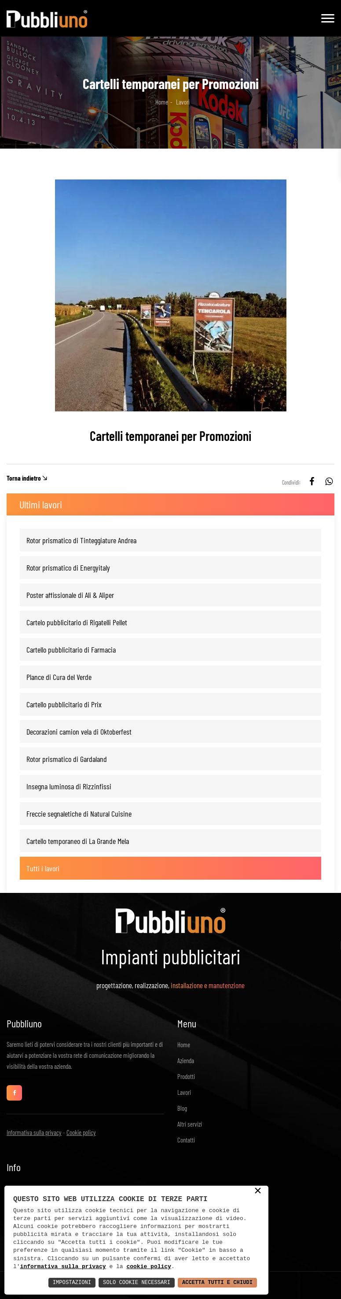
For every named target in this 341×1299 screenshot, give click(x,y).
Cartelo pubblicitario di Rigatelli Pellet (76, 622)
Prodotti (186, 1076)
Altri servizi (189, 1124)
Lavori (184, 1092)
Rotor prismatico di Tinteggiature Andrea (81, 540)
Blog (182, 1108)
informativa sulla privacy (63, 1266)
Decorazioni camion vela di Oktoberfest (79, 731)
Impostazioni (48, 1282)
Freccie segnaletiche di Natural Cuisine (79, 813)
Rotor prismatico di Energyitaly (68, 567)
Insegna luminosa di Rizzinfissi (68, 786)
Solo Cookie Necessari (120, 1282)
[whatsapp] (328, 482)
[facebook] (312, 482)
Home (161, 102)
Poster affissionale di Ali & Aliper (70, 595)
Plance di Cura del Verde (59, 677)
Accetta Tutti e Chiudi (212, 1282)
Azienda (185, 1060)
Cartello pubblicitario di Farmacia (71, 649)
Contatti (186, 1140)
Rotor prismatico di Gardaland (66, 759)
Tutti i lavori (42, 868)
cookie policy (148, 1266)
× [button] (258, 1190)
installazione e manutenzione (208, 985)
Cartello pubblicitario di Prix (64, 704)
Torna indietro (24, 478)
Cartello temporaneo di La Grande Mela (77, 841)
